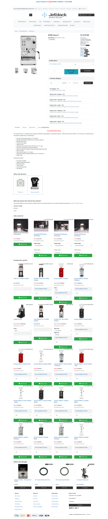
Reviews (43, 127)
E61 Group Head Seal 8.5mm (42, 480)
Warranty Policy (55, 504)
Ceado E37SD (18, 319)
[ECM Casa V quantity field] (55, 70)
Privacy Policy (55, 498)
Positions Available (37, 506)
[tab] (17, 127)
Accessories (77, 21)
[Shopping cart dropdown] (93, 15)
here (60, 90)
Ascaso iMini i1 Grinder (61, 278)
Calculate (88, 82)
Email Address (72, 498)
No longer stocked (71, 71)
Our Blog (35, 498)
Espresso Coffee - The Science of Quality (22, 480)
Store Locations (62, 8)
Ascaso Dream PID (35, 192)
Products (35, 8)
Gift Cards (72, 25)
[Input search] (21, 15)
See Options (85, 487)
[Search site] (30, 15)
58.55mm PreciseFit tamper (76, 203)
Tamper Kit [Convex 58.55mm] (80, 235)
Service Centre (68, 8)
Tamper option (37, 249)
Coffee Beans (56, 21)
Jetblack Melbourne (42, 1)
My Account (17, 496)
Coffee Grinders (32, 21)
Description (17, 127)
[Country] (65, 83)
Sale (40, 21)
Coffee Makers (46, 21)
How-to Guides (51, 8)
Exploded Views (75, 8)
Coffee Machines (22, 21)
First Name (71, 501)
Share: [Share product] (52, 39)
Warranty (24, 127)
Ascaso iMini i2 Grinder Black (83, 319)
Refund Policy (55, 506)
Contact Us (57, 8)
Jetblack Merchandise (63, 25)
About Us (40, 8)
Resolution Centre (19, 506)
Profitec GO (20, 192)
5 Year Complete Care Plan (55, 64)
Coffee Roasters (37, 25)
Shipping (17, 498)
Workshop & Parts (67, 21)
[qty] (54, 83)
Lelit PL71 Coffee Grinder (21, 278)
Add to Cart (22, 244)
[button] (82, 9)
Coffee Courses (86, 21)
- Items (85, 14)
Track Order (17, 504)
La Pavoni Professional (82, 480)
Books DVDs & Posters (49, 25)
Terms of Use (55, 496)
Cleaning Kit (17, 234)
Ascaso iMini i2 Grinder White (42, 364)
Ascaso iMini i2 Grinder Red (22, 364)
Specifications (32, 127)
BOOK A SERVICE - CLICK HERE (62, 1)
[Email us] (70, 508)
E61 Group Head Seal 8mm (63, 480)
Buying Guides (45, 8)
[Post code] (77, 83)
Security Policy (55, 501)
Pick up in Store (18, 501)
